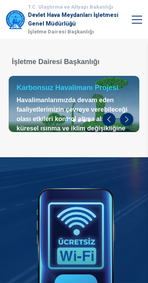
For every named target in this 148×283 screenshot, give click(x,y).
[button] (109, 119)
